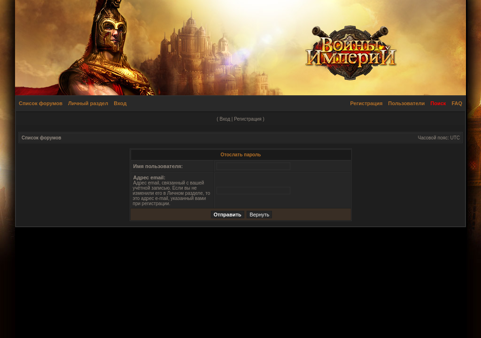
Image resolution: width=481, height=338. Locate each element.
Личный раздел (88, 103)
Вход (120, 103)
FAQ (456, 103)
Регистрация (366, 103)
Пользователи (406, 103)
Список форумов (40, 103)
